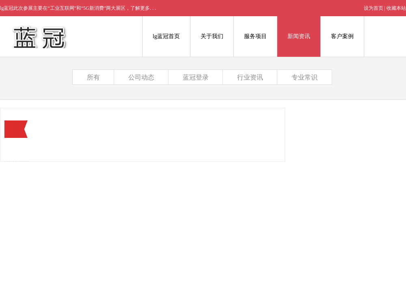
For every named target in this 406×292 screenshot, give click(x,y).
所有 (93, 77)
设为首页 (373, 8)
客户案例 (342, 36)
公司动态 (141, 77)
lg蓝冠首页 (166, 36)
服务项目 (255, 36)
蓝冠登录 (196, 77)
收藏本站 (396, 8)
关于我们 (212, 36)
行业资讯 (250, 77)
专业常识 (304, 77)
